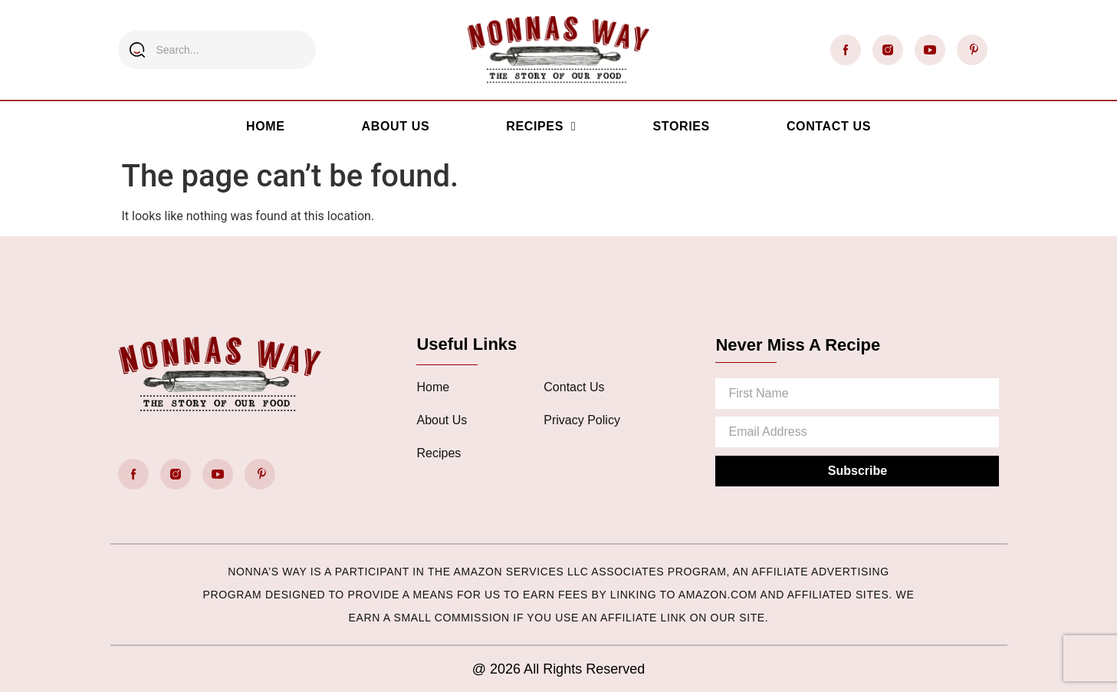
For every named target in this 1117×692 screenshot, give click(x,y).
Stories (680, 126)
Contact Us (829, 126)
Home (265, 126)
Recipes (541, 126)
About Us (396, 126)
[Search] (137, 50)
